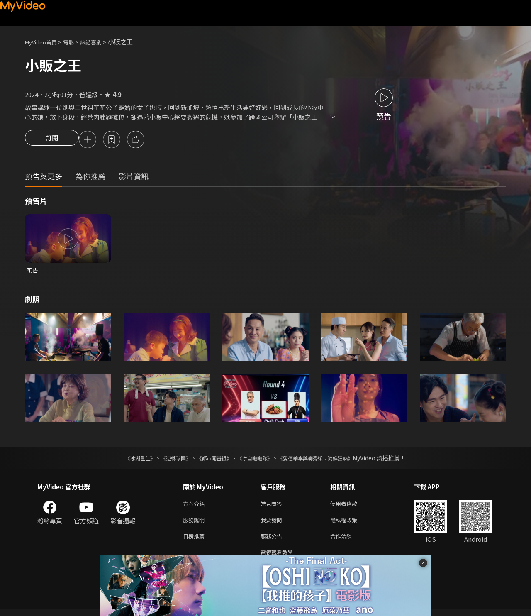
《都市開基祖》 (210, 460)
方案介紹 (195, 506)
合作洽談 (347, 541)
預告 (33, 271)
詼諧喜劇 (100, 41)
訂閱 (51, 140)
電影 (75, 41)
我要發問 (273, 523)
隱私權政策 (350, 523)
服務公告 (273, 541)
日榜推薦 (195, 541)
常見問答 (273, 506)
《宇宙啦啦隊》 (256, 460)
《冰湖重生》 (125, 460)
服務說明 (195, 523)
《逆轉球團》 (166, 460)
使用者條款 (350, 506)
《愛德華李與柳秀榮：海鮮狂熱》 (326, 460)
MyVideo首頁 (44, 41)
